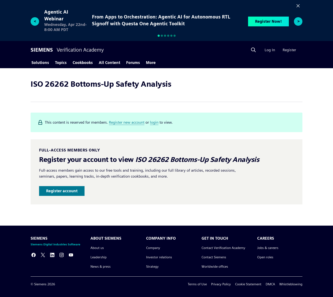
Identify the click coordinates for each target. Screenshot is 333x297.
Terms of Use (197, 284)
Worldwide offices (215, 266)
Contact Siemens (214, 257)
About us (97, 248)
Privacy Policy (221, 284)
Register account (62, 191)
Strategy (152, 266)
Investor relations (159, 257)
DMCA (270, 284)
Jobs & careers (267, 248)
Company (153, 248)
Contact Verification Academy (223, 248)
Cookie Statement (248, 284)
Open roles (265, 257)
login (154, 122)
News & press (100, 266)
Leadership (98, 257)
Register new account (126, 122)
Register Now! (268, 21)
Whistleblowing (290, 284)
